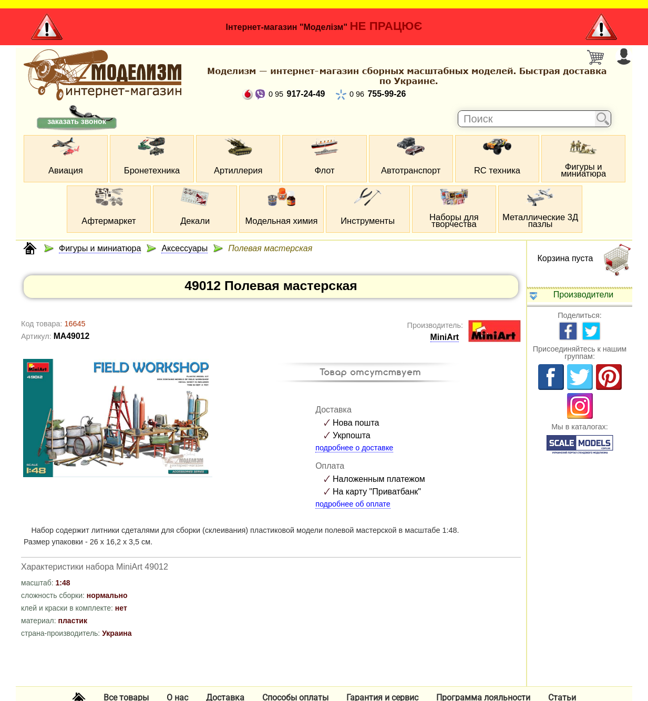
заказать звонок (76, 121)
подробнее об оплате (352, 504)
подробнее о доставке (354, 448)
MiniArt (444, 337)
